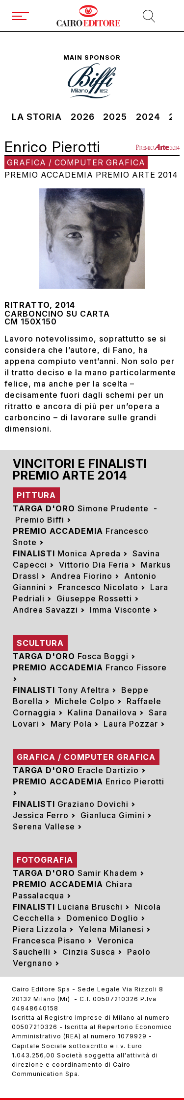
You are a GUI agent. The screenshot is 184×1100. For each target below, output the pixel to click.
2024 (148, 117)
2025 (115, 117)
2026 (83, 117)
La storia (37, 117)
